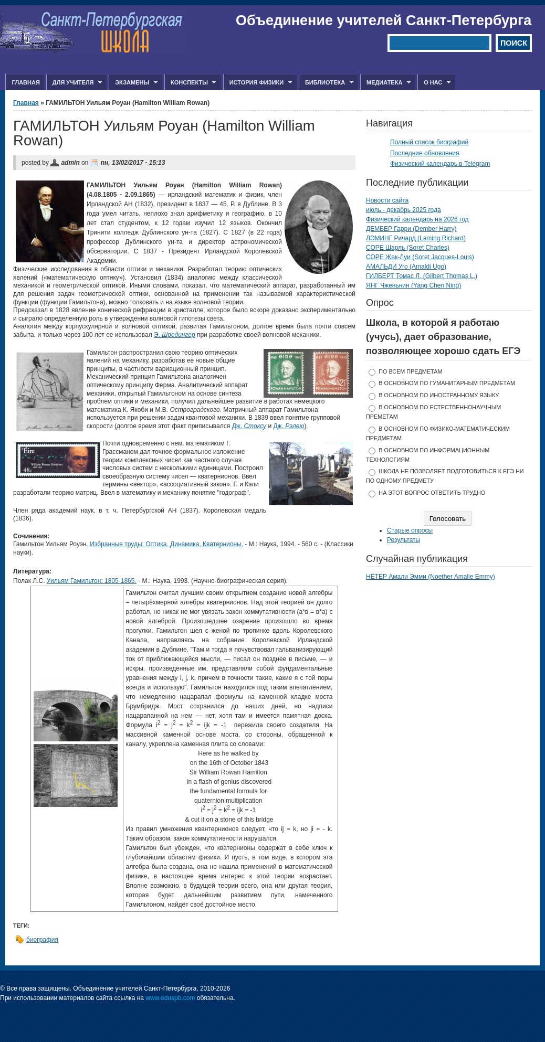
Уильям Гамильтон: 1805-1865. (92, 580)
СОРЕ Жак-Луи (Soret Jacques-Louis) (420, 257)
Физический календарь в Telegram (440, 163)
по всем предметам (410, 371)
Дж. (249, 426)
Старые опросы (410, 530)
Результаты (403, 540)
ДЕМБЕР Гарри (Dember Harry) (411, 228)
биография (42, 939)
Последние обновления (424, 153)
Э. (174, 334)
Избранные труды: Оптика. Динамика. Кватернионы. (166, 544)
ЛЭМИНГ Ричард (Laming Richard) (416, 238)
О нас (434, 82)
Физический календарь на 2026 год (417, 219)
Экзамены (133, 82)
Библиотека (326, 82)
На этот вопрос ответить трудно (432, 493)
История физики (257, 82)
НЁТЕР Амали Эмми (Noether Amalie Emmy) (430, 576)
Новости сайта (387, 200)
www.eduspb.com (170, 998)
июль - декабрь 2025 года (403, 210)
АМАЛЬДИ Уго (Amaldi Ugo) (406, 266)
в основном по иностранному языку (439, 395)
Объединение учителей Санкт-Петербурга (383, 20)
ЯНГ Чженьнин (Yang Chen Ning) (413, 285)
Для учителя (74, 82)
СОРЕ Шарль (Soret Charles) (407, 247)
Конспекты (190, 82)
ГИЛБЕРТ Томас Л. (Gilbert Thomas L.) (421, 276)
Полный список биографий (429, 142)
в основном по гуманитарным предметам (447, 383)
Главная (25, 82)
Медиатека (385, 82)
